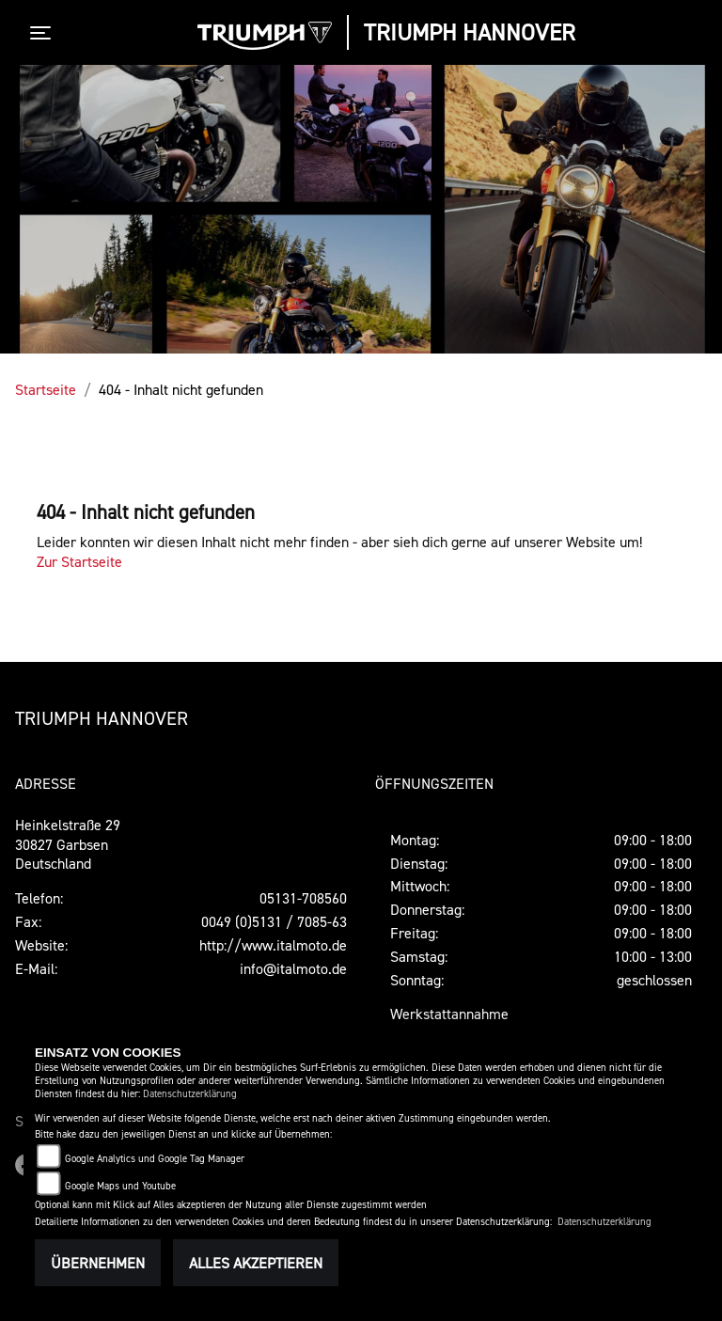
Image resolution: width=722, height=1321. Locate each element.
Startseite (45, 389)
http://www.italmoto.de (273, 945)
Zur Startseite (79, 561)
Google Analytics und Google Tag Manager (154, 1159)
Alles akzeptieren (255, 1262)
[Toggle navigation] (44, 32)
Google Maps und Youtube (120, 1186)
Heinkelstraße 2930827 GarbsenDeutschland (67, 844)
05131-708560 (303, 898)
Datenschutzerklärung (190, 1094)
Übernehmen (98, 1262)
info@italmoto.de (293, 968)
